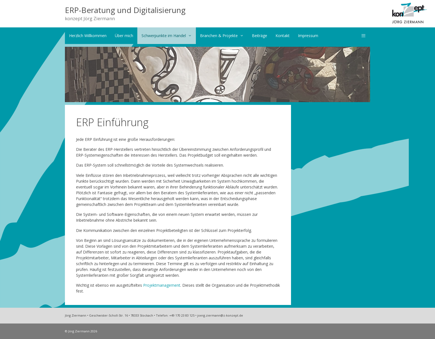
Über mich (124, 35)
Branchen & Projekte (224, 35)
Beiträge (259, 35)
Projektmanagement (161, 285)
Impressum (308, 35)
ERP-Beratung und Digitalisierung (125, 10)
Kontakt (282, 35)
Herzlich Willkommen (88, 35)
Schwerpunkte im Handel (168, 35)
